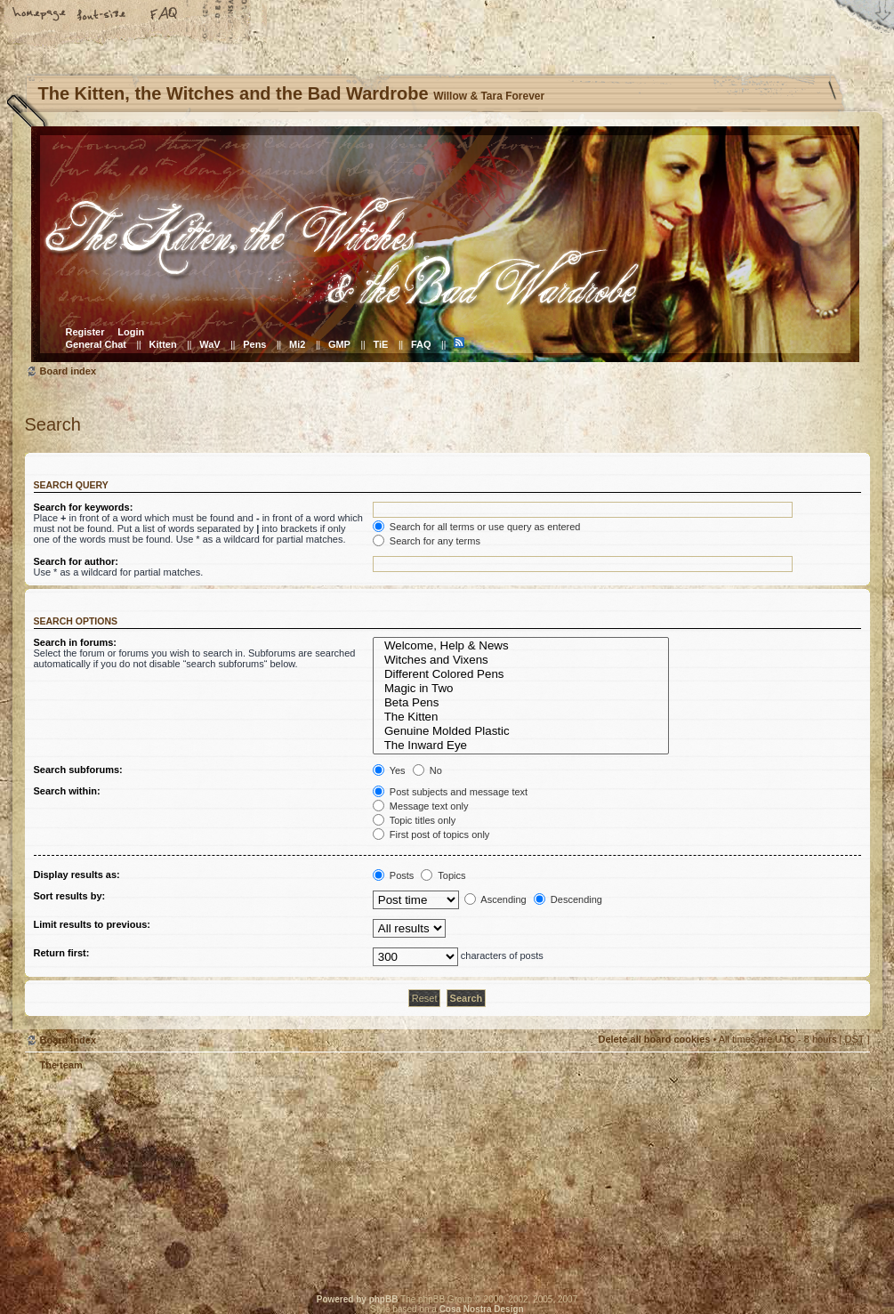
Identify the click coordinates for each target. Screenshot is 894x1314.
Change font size (102, 15)
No (427, 770)
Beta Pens (521, 703)
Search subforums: (78, 769)
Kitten (163, 344)
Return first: (62, 952)
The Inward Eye (521, 745)
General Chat (96, 344)
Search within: (67, 791)
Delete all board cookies (654, 1039)
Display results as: (77, 874)
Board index (445, 244)
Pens (254, 344)
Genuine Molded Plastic (521, 731)
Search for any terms (426, 541)
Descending (568, 899)
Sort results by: (70, 896)
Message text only (421, 806)
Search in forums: (75, 642)
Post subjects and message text (450, 791)
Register (85, 331)
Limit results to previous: (92, 924)
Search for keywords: (83, 507)
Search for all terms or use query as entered (477, 526)
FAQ (164, 15)
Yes (389, 770)
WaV (209, 344)
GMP (339, 344)
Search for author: (76, 561)
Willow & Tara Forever (310, 1177)
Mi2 (297, 344)
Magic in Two (521, 688)
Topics (443, 875)
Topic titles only (414, 820)
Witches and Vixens (521, 660)
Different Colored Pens (521, 674)
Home (40, 15)
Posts (394, 875)
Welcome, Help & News (521, 646)
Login (130, 331)
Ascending (495, 899)
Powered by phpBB (358, 1299)
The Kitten (521, 717)
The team (61, 1065)
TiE (380, 344)
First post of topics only (431, 834)
